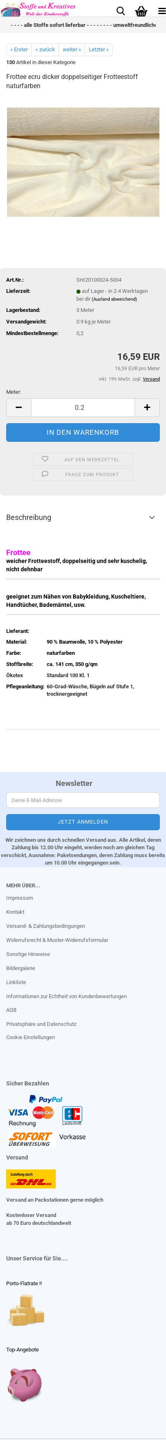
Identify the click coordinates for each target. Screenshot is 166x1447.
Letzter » (99, 49)
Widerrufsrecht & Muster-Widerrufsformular (57, 940)
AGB (11, 1010)
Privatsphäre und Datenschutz (41, 1024)
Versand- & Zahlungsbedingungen (45, 926)
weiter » (72, 49)
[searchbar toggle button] (120, 10)
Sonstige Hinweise (28, 954)
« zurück (45, 49)
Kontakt (15, 912)
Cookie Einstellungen (30, 1037)
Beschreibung (28, 517)
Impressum (19, 898)
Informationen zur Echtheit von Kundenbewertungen (66, 996)
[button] (18, 407)
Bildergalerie (20, 968)
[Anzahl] (83, 407)
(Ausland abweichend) (114, 299)
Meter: (13, 392)
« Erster (19, 49)
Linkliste (16, 982)
